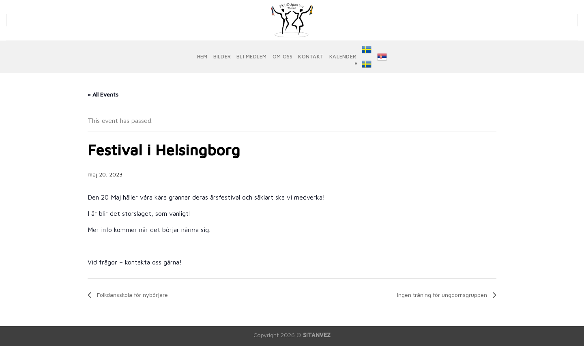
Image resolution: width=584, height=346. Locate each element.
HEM (202, 57)
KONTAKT (311, 57)
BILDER (222, 57)
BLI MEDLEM (251, 57)
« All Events (103, 94)
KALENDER (342, 57)
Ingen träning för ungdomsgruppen (443, 294)
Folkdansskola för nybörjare (131, 294)
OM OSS (283, 57)
